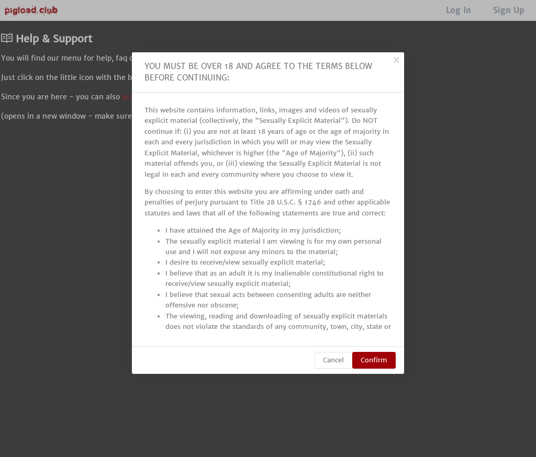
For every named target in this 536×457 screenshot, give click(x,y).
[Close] (396, 60)
